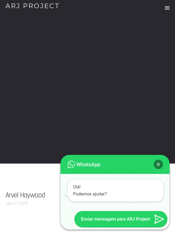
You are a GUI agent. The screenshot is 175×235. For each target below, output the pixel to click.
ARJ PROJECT (32, 6)
